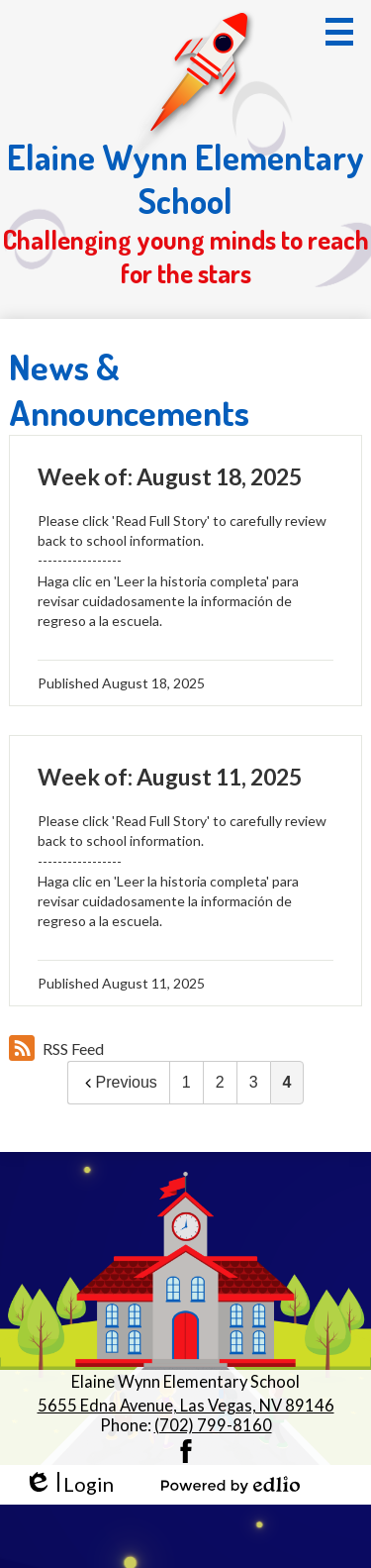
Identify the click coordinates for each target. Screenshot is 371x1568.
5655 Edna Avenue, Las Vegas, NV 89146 (186, 1405)
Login (69, 1484)
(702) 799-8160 (213, 1425)
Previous (118, 1082)
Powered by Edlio (230, 1485)
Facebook (186, 1451)
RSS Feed (56, 1048)
